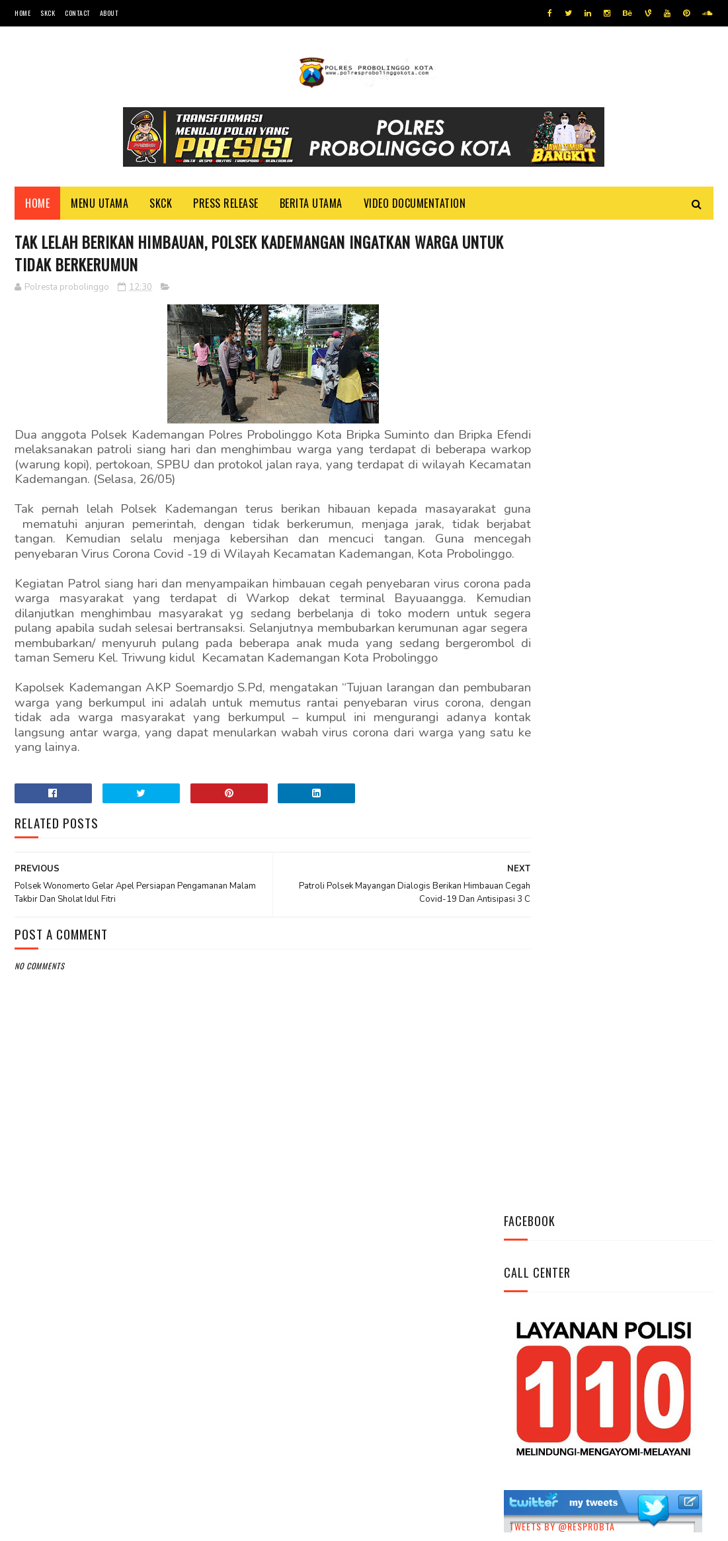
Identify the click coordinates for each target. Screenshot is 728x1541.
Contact (77, 13)
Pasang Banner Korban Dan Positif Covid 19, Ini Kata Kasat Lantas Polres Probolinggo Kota (644, 734)
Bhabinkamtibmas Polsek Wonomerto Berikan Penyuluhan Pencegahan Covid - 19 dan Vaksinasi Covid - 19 (602, 814)
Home (22, 13)
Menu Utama (99, 206)
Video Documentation (415, 206)
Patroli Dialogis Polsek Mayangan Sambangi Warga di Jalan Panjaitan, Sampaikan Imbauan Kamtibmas (606, 903)
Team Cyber (70, 1524)
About (109, 13)
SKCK (47, 13)
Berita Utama (311, 206)
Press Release (226, 206)
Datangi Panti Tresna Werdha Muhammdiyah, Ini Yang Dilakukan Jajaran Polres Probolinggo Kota (641, 660)
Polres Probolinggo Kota (177, 1524)
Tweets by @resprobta (562, 572)
